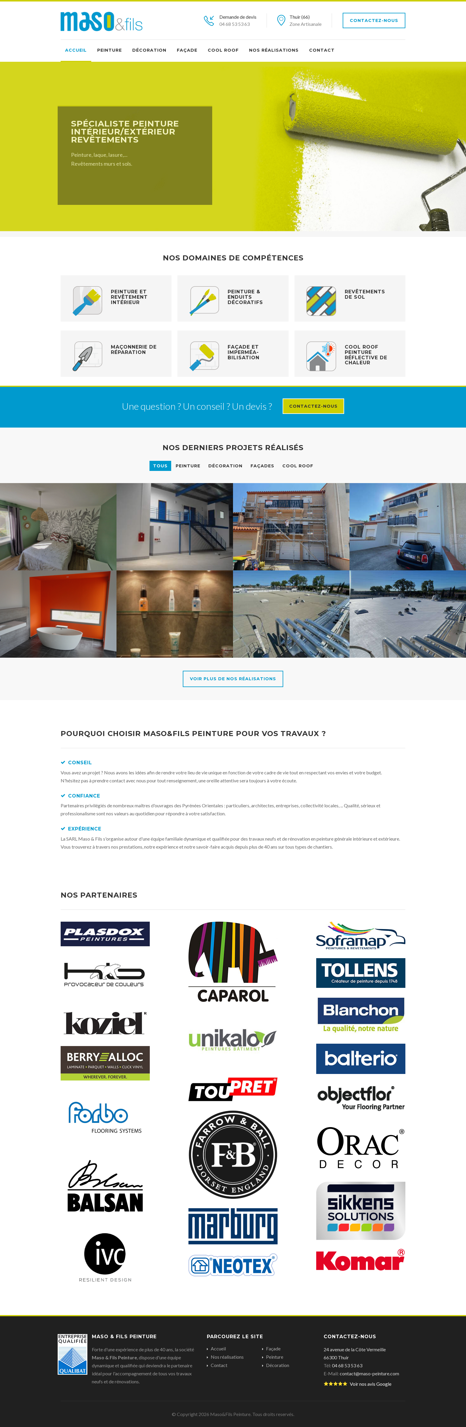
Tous (160, 466)
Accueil (76, 50)
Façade (187, 50)
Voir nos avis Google (357, 1384)
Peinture (109, 50)
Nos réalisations (274, 50)
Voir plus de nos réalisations (233, 678)
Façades (262, 466)
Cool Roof (223, 50)
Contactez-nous (374, 20)
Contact (322, 50)
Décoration (149, 50)
